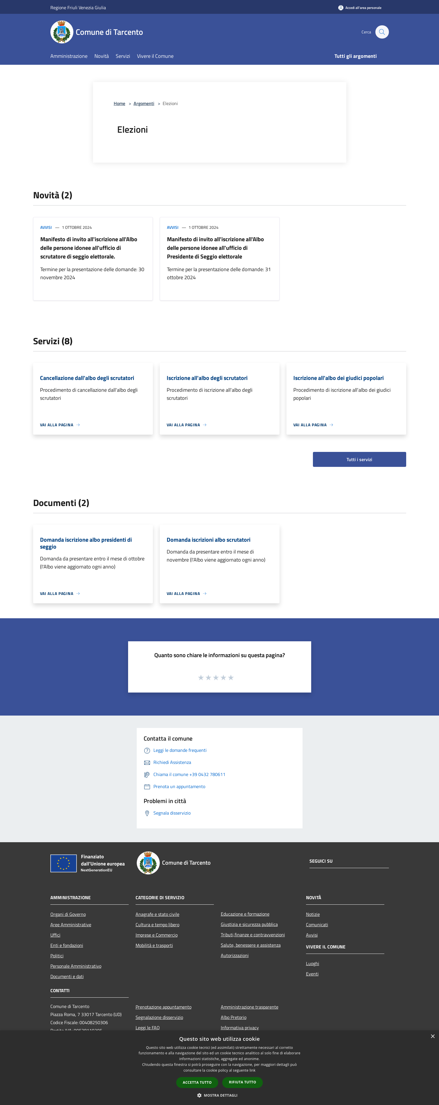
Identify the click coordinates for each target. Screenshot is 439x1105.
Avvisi (46, 227)
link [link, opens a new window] (253, 1070)
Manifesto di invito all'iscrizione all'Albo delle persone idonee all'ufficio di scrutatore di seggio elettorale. (88, 248)
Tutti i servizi (359, 459)
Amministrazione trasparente (249, 1006)
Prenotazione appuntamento (163, 1006)
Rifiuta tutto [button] (242, 1082)
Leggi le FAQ (148, 1027)
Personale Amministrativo (75, 966)
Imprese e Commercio (157, 934)
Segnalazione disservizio (159, 1017)
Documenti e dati (67, 976)
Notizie (313, 914)
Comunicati (317, 924)
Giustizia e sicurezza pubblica (249, 924)
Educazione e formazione (245, 913)
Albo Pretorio (233, 1017)
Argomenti (144, 103)
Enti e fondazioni (66, 945)
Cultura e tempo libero (157, 924)
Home (119, 103)
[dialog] (219, 1067)
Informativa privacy (240, 1027)
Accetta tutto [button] (197, 1082)
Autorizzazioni (235, 955)
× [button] (432, 1036)
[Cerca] (382, 32)
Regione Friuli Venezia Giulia (78, 7)
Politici (57, 955)
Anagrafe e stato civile (157, 914)
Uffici (55, 934)
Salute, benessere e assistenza (251, 945)
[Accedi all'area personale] (360, 7)
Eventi (312, 973)
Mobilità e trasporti (154, 945)
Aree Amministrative (70, 924)
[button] (220, 1095)
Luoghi (312, 963)
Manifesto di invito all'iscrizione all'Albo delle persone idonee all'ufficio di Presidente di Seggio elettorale (215, 248)
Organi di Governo (68, 914)
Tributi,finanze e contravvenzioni (253, 934)
